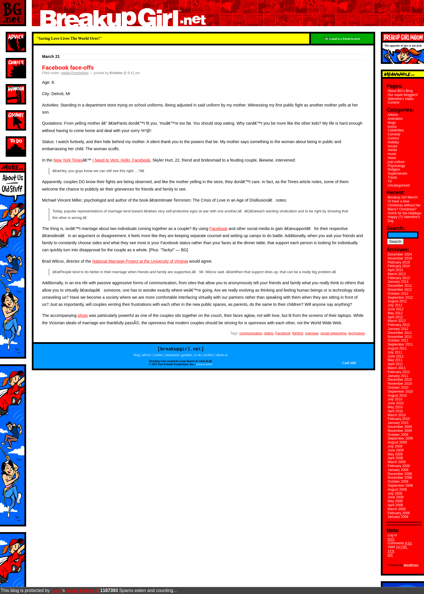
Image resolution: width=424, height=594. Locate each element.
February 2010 (399, 419)
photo (83, 315)
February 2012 (399, 325)
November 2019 (400, 258)
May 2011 (395, 360)
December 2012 (400, 286)
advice (146, 356)
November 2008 (400, 478)
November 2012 (400, 290)
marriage (311, 333)
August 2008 (397, 489)
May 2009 (395, 454)
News (392, 158)
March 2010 (397, 415)
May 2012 (395, 313)
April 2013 (395, 270)
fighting (297, 333)
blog (137, 356)
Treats (392, 177)
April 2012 (395, 317)
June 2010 (396, 403)
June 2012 (396, 309)
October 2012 (398, 294)
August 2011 (397, 348)
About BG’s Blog (400, 91)
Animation (395, 119)
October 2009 (398, 435)
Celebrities (396, 130)
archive (209, 356)
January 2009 (398, 470)
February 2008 (399, 513)
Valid (398, 547)
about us (221, 356)
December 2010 (400, 380)
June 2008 (396, 497)
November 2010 (400, 384)
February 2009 (399, 466)
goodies (186, 356)
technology (356, 333)
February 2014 (399, 266)
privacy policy (204, 365)
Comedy (394, 134)
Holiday (393, 142)
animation (172, 356)
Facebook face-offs (68, 67)
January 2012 (398, 329)
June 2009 (396, 450)
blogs (392, 123)
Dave (56, 590)
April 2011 (395, 364)
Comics (393, 138)
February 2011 (399, 372)
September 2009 (400, 438)
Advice (393, 115)
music (392, 154)
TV (390, 181)
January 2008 (398, 517)
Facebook (218, 228)
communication (250, 333)
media (65, 73)
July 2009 (395, 446)
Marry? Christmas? (402, 209)
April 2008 (395, 505)
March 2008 (397, 509)
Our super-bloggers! (403, 95)
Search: (396, 228)
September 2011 (400, 344)
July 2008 (395, 493)
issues (392, 146)
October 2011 (398, 340)
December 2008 (400, 474)
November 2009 (400, 431)
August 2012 (397, 301)
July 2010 (395, 399)
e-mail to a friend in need (342, 38)
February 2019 (399, 262)
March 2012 (397, 321)
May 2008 (395, 501)
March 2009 (397, 462)
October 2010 (398, 388)
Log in (392, 535)
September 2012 (400, 298)
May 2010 (395, 407)
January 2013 (398, 282)
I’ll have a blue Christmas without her (404, 203)
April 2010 (395, 411)
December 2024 (400, 254)
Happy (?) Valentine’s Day (404, 219)
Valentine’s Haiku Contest (401, 101)
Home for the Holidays (404, 213)
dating (268, 333)
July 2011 (395, 352)
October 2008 (398, 482)
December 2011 (400, 333)
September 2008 (400, 486)
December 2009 (400, 427)
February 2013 (399, 278)
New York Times (68, 160)
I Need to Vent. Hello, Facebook (121, 160)
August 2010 (397, 396)
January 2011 (398, 376)
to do (198, 356)
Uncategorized (399, 185)
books (392, 127)
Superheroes (397, 173)
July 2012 (395, 305)
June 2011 (396, 356)
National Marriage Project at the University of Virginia (140, 261)
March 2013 (397, 274)
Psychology (80, 73)
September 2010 (400, 392)
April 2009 (395, 458)
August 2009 (397, 442)
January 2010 (398, 423)
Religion (394, 169)
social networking (333, 333)
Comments (400, 543)
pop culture (396, 162)
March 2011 (397, 368)
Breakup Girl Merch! (403, 197)
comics (158, 356)
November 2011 (400, 337)
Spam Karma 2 (82, 590)
